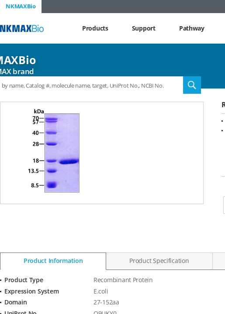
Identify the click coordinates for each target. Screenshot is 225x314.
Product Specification (159, 260)
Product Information (53, 260)
